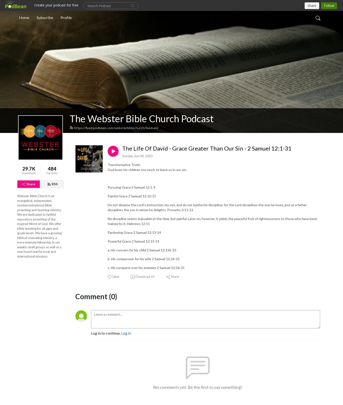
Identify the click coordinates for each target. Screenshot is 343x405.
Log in (126, 333)
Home (24, 17)
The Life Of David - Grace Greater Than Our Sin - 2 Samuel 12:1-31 (207, 148)
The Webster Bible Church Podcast (142, 118)
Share (28, 184)
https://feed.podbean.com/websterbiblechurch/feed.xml (114, 128)
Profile (66, 17)
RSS (52, 184)
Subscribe (45, 17)
